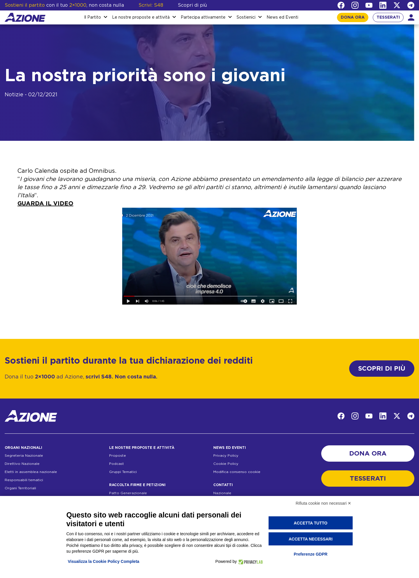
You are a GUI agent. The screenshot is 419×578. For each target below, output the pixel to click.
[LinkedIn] (382, 5)
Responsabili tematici (24, 480)
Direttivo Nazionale (22, 463)
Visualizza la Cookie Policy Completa (103, 561)
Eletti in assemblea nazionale (31, 472)
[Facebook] (341, 5)
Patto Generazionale (128, 493)
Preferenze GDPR (310, 554)
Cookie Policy (225, 463)
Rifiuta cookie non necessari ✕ (323, 503)
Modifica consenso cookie (236, 472)
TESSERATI (388, 17)
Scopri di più (192, 5)
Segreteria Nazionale (24, 455)
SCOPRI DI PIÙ (381, 368)
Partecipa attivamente (203, 17)
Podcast (116, 463)
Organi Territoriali (20, 488)
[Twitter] (396, 5)
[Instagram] (354, 5)
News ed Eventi (282, 17)
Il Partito (92, 17)
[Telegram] (410, 5)
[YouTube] (368, 5)
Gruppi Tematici (123, 472)
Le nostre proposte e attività (141, 17)
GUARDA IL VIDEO (45, 204)
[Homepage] (25, 17)
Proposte (117, 455)
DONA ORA (353, 17)
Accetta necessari (311, 539)
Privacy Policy (225, 455)
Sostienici (246, 17)
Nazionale (222, 493)
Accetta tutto (311, 523)
